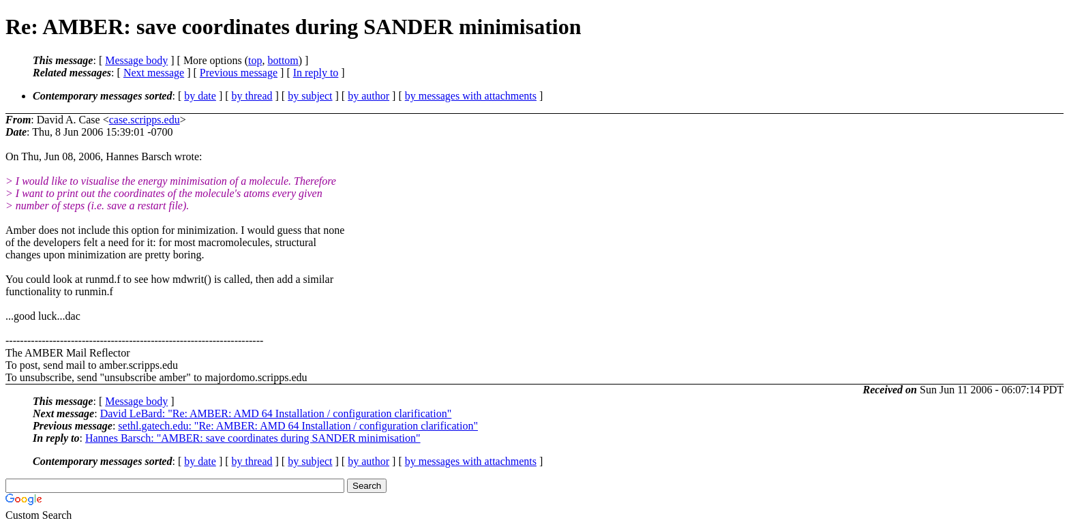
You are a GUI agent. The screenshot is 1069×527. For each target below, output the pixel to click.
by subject (310, 96)
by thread (252, 96)
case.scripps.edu (144, 119)
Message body (136, 60)
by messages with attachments (471, 96)
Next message (153, 72)
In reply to (316, 72)
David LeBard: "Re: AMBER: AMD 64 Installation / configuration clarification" (276, 413)
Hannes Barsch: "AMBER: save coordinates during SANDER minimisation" (253, 438)
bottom (282, 60)
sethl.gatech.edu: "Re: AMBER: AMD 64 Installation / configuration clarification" (298, 426)
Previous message (238, 72)
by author (368, 96)
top (255, 60)
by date (200, 96)
